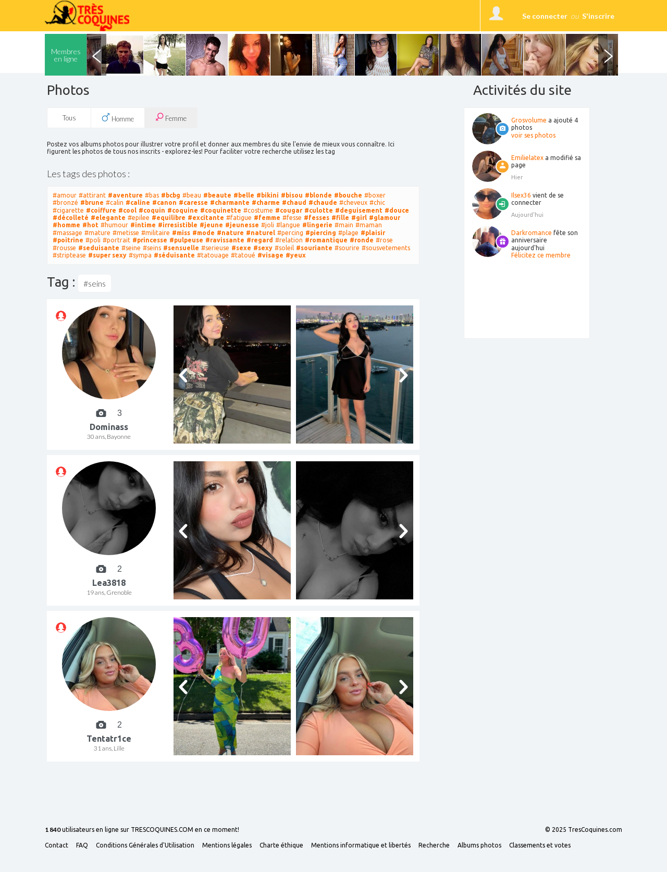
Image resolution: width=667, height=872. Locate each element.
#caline (138, 202)
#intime (143, 225)
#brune (92, 202)
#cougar (288, 210)
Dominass (109, 427)
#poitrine (68, 240)
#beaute (217, 195)
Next (608, 55)
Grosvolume (529, 120)
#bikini (267, 195)
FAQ (82, 845)
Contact (56, 845)
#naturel (260, 232)
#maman (368, 225)
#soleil (284, 247)
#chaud (294, 202)
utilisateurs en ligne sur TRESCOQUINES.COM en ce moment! (142, 830)
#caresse (193, 202)
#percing (290, 232)
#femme (267, 217)
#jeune (211, 225)
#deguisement (358, 210)
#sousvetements (386, 247)
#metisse (126, 232)
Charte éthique (281, 845)
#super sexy (107, 255)
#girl (359, 217)
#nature (230, 232)
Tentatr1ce (109, 738)
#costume (258, 210)
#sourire (347, 247)
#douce (397, 210)
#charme (266, 202)
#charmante (230, 202)
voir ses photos (533, 135)
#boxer (375, 195)
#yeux (296, 255)
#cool (127, 210)
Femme (171, 117)
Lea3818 (109, 582)
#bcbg (170, 195)
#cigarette (68, 210)
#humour (114, 225)
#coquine (182, 210)
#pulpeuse (186, 240)
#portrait (116, 240)
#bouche (348, 195)
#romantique (326, 240)
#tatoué (243, 255)
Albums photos (479, 845)
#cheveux (353, 202)
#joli (267, 225)
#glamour (384, 217)
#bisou (292, 195)
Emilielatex (527, 157)
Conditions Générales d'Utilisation (145, 845)
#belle (243, 195)
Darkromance (531, 232)
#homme (66, 225)
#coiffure (101, 210)
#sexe (241, 247)
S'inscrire (598, 15)
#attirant (92, 195)
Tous (69, 118)
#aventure (125, 195)
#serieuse (215, 247)
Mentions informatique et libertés (361, 845)
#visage (270, 255)
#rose (384, 240)
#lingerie (317, 225)
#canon (164, 202)
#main (344, 225)
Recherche (434, 845)
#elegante (108, 217)
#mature (97, 232)
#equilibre (169, 217)
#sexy (263, 247)
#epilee (139, 217)
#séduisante (174, 255)
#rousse (64, 247)
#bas (152, 195)
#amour (65, 195)
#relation (289, 240)
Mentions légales (227, 845)
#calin (114, 202)
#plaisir (373, 232)
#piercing (320, 232)
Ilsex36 (521, 195)
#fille (340, 217)
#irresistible (177, 225)
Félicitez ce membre (541, 255)
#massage (67, 232)
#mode (203, 232)
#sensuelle (181, 247)
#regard (259, 240)
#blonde (318, 195)
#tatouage (213, 255)
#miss (181, 232)
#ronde (362, 240)
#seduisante (98, 247)
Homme (118, 118)
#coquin (152, 210)
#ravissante (224, 240)
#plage (348, 232)
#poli (93, 240)
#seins (152, 247)
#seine (131, 247)
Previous (96, 55)
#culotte (318, 210)
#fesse (292, 217)
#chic (377, 202)
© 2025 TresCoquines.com (583, 830)
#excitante (206, 217)
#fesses (316, 217)
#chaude (322, 202)
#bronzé (65, 202)
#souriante (314, 247)
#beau (191, 195)
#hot (90, 225)
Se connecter (544, 15)
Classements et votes (540, 845)
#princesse (149, 240)
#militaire (155, 232)
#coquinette (220, 210)
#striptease (69, 255)
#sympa (140, 255)
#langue (288, 225)
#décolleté (71, 217)
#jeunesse (242, 225)
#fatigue (239, 217)
